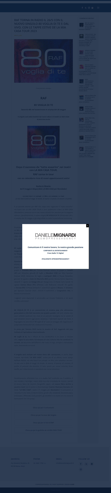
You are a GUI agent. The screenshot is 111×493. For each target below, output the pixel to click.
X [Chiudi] (87, 225)
